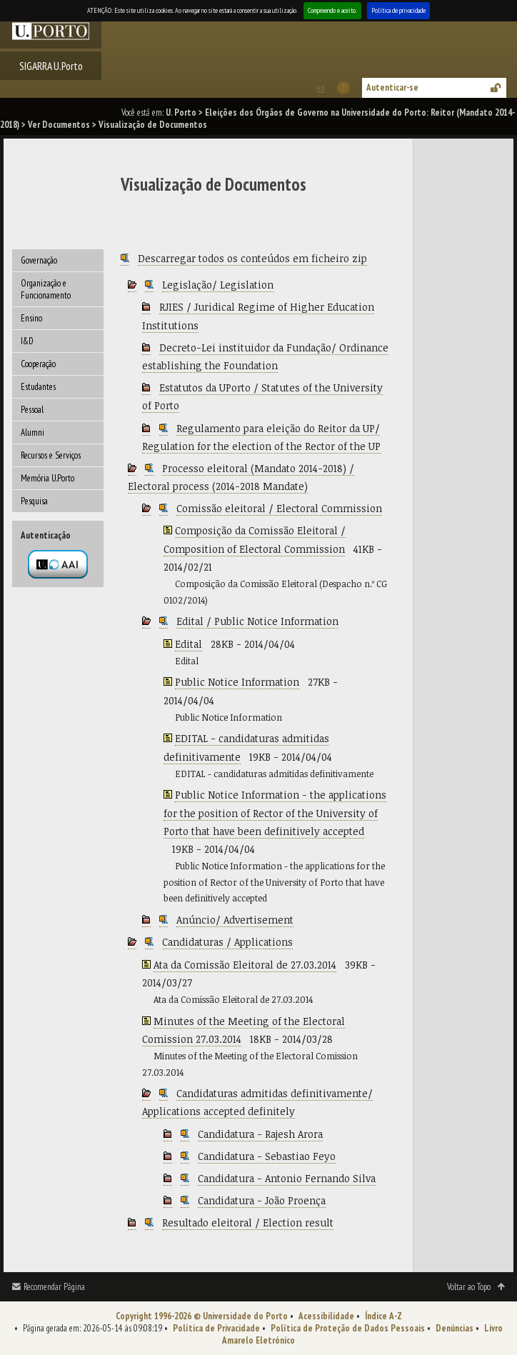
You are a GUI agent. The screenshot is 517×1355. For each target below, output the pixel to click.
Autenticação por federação (58, 564)
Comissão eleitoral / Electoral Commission (279, 508)
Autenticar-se (392, 87)
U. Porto (181, 112)
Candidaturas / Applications (227, 942)
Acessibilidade (326, 1316)
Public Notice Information (237, 682)
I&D (27, 341)
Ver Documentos (59, 125)
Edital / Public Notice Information (257, 621)
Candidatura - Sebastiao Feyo (267, 1156)
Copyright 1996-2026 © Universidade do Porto (202, 1316)
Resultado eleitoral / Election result (247, 1222)
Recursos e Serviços (51, 455)
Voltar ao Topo (469, 1287)
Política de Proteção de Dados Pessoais (348, 1328)
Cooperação (38, 364)
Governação (39, 260)
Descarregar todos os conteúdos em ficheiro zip (252, 258)
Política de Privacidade (216, 1328)
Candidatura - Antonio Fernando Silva (287, 1178)
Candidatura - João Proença (262, 1200)
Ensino (31, 318)
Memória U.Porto (47, 478)
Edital (188, 644)
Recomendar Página (54, 1287)
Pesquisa (34, 501)
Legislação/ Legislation (217, 284)
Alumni (32, 432)
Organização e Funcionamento (46, 289)
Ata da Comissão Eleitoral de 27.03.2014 (245, 964)
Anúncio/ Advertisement (234, 919)
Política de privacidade (398, 10)
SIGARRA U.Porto (51, 66)
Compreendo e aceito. (332, 10)
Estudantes (38, 387)
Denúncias (454, 1328)
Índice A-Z (383, 1316)
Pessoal (32, 410)
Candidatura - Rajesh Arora (260, 1134)
